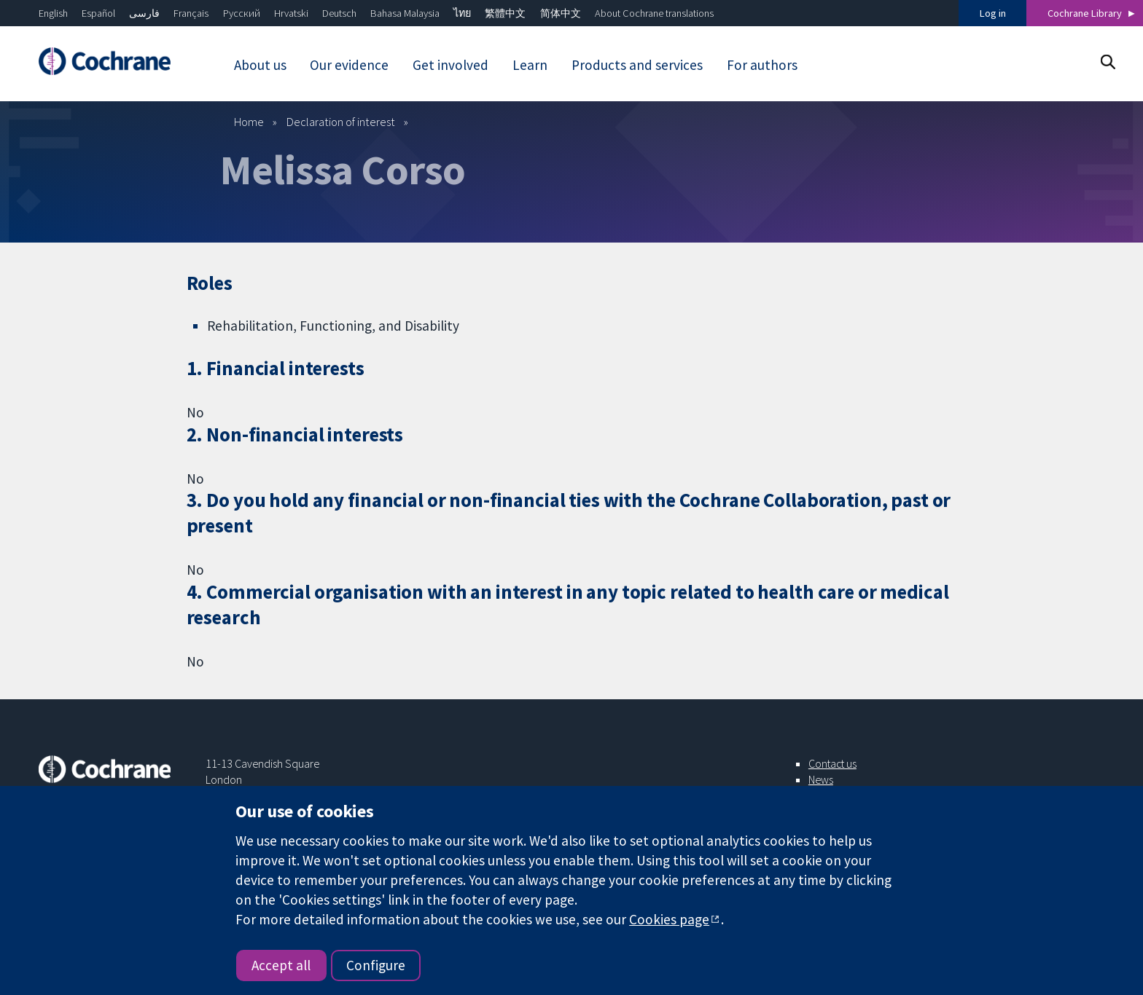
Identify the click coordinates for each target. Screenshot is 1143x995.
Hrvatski (291, 13)
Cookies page (669, 919)
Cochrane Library (1085, 13)
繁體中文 (505, 13)
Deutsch (339, 13)
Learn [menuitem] (529, 65)
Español (98, 13)
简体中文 (560, 13)
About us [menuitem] (260, 65)
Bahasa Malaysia (405, 13)
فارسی (144, 13)
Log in (993, 13)
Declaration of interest (340, 121)
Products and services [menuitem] (637, 65)
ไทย (462, 13)
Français (190, 13)
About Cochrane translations (654, 13)
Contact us (832, 763)
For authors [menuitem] (762, 65)
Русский (241, 13)
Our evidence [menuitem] (349, 65)
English (53, 13)
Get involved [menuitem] (450, 65)
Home (249, 121)
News (820, 779)
